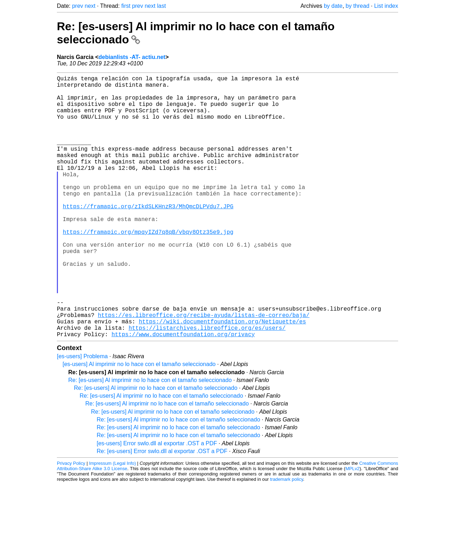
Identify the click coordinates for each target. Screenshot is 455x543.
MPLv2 (353, 526)
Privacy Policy (71, 521)
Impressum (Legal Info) (112, 521)
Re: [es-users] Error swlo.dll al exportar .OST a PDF (162, 509)
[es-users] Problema (82, 415)
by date (333, 6)
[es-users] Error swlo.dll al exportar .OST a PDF (157, 502)
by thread (357, 6)
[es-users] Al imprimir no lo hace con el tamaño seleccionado (139, 422)
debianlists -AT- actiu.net (131, 57)
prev (77, 6)
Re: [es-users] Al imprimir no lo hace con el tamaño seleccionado (150, 438)
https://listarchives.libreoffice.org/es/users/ (207, 384)
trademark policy (286, 537)
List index (386, 6)
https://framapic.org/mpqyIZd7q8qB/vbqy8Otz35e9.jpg (148, 267)
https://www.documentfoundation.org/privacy (183, 392)
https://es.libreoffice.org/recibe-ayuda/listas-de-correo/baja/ (203, 369)
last (161, 6)
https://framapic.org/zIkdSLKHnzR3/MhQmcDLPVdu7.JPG (148, 236)
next (90, 6)
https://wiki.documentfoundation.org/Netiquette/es (222, 377)
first (125, 6)
